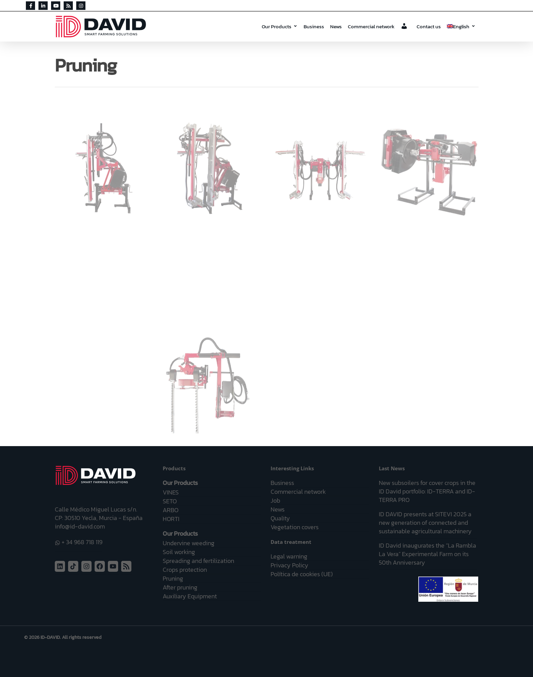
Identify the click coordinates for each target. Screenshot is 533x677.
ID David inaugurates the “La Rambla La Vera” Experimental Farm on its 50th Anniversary (427, 554)
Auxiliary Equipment (190, 596)
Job (275, 500)
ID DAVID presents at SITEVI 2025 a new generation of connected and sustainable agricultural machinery (425, 522)
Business (314, 26)
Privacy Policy (289, 565)
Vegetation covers (295, 527)
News (336, 26)
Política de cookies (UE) (302, 574)
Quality (280, 518)
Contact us (429, 26)
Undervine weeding (188, 543)
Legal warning (289, 556)
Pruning (173, 578)
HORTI (171, 519)
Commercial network (371, 26)
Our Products (279, 26)
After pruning (180, 587)
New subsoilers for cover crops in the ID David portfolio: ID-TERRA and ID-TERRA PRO (427, 491)
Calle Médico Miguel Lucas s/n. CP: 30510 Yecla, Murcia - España (99, 513)
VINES (171, 492)
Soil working (179, 552)
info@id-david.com (80, 526)
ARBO (170, 510)
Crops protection (185, 569)
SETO (170, 501)
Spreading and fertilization (198, 560)
